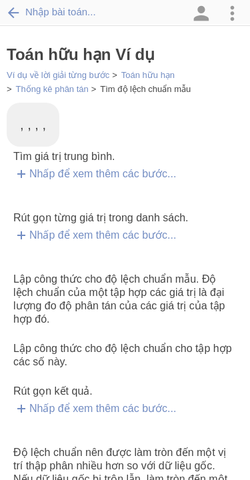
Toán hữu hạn (148, 75)
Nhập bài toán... (51, 12)
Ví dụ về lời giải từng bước (58, 75)
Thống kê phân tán (52, 89)
